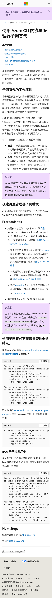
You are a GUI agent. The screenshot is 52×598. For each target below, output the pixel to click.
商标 (4, 594)
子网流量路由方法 (15, 541)
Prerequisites (9, 57)
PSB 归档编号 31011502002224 (15, 578)
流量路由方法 (28, 535)
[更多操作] (47, 22)
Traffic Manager (25, 22)
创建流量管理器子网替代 (15, 53)
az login (45, 249)
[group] (26, 384)
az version (19, 285)
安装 (42, 228)
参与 (38, 586)
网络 (12, 22)
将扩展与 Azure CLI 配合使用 (27, 279)
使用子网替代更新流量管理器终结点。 (20, 60)
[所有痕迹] (4, 22)
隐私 (36, 578)
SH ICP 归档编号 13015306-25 (15, 574)
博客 (29, 586)
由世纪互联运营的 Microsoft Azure (17, 582)
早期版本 (19, 586)
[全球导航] (3, 3)
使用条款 (34, 590)
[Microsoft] (26, 4)
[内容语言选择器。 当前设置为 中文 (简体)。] (9, 561)
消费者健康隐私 (18, 590)
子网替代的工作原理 (13, 50)
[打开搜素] (49, 3)
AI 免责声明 (7, 586)
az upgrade (20, 292)
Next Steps (9, 64)
